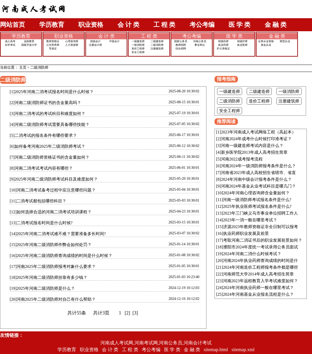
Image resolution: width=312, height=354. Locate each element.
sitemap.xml (243, 349)
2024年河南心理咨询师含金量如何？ (256, 193)
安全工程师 (138, 52)
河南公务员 (199, 41)
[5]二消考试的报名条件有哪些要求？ (43, 135)
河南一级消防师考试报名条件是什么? (257, 199)
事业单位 (199, 44)
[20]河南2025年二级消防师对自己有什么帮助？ (53, 299)
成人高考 (10, 41)
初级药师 (223, 41)
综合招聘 (181, 48)
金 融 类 (276, 24)
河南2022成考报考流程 (242, 159)
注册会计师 (95, 44)
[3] (135, 313)
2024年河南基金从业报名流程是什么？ (258, 294)
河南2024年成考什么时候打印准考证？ (256, 139)
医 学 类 (239, 24)
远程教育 (29, 41)
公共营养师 (52, 44)
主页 (23, 67)
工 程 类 (164, 24)
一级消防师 (138, 44)
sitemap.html (216, 349)
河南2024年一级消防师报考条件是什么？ (258, 166)
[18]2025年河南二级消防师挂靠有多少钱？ (48, 277)
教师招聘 (181, 44)
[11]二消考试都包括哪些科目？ (38, 201)
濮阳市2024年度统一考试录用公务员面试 (260, 247)
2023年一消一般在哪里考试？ (250, 220)
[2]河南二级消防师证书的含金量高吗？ (45, 102)
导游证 (53, 48)
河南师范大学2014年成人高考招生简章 (258, 274)
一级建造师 (138, 41)
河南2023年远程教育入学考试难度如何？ (260, 281)
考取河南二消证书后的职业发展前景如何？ (262, 240)
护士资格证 (223, 48)
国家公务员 (180, 41)
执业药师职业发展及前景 (246, 233)
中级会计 (114, 41)
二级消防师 (157, 44)
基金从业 (266, 44)
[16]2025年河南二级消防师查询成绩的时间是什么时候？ (61, 255)
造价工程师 (138, 48)
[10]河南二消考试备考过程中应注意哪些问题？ (53, 190)
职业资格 (90, 24)
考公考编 (202, 24)
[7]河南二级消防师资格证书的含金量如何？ (49, 157)
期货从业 (285, 41)
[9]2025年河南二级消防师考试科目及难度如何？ (54, 179)
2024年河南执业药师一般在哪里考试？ (258, 287)
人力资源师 (71, 44)
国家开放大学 (29, 44)
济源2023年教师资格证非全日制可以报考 (260, 226)
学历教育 (51, 24)
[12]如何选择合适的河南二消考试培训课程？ (51, 212)
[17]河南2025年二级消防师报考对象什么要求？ (53, 266)
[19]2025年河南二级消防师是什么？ (42, 288)
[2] (127, 313)
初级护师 (242, 41)
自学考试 (10, 44)
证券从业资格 (266, 41)
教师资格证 (52, 41)
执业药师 (223, 44)
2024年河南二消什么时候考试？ (252, 254)
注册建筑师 (157, 48)
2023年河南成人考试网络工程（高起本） (258, 132)
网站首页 (12, 24)
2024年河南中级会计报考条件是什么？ (256, 179)
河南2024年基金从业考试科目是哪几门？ (258, 186)
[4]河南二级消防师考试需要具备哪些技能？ (49, 124)
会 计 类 (128, 24)
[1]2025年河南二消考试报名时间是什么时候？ (52, 91)
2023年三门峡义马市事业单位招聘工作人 (260, 213)
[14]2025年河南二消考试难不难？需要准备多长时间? (58, 233)
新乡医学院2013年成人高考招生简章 (254, 152)
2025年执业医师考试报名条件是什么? (257, 206)
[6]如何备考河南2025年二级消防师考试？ (47, 146)
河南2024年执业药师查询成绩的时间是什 (260, 260)
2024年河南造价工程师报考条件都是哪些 (260, 267)
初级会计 (95, 41)
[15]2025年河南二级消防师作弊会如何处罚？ (51, 244)
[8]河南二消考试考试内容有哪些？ (41, 168)
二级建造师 (157, 41)
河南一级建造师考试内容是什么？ (252, 145)
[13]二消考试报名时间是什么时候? (41, 223)
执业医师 (242, 44)
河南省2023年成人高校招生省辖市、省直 (258, 172)
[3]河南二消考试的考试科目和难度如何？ (47, 113)
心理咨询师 (71, 41)
